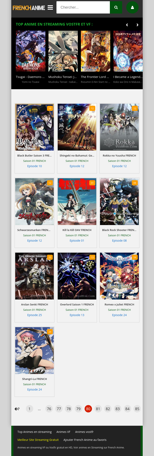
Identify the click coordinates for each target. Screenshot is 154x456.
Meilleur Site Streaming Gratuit (38, 440)
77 (59, 408)
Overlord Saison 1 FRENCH (77, 304)
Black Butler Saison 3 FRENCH (34, 155)
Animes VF (63, 432)
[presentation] (127, 24)
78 (69, 408)
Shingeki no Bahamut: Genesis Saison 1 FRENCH (77, 155)
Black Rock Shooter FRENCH (119, 230)
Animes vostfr (84, 432)
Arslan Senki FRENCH (34, 304)
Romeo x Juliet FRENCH (119, 304)
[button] (20, 86)
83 (118, 408)
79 (78, 408)
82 (108, 408)
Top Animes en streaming (34, 432)
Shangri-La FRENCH (34, 379)
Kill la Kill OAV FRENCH (77, 230)
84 (127, 408)
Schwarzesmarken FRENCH (34, 230)
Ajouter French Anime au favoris (84, 440)
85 (137, 408)
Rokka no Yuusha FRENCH (119, 155)
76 (49, 408)
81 (98, 408)
